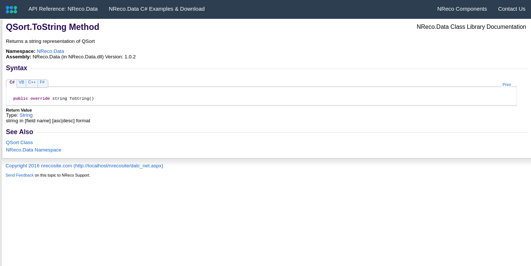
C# (12, 82)
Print (507, 84)
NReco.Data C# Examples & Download (157, 9)
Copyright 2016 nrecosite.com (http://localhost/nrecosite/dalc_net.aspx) (84, 167)
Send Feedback (20, 176)
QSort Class (19, 143)
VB (21, 82)
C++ (32, 82)
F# (42, 82)
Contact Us (511, 9)
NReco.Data (50, 51)
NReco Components (462, 9)
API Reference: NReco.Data (63, 9)
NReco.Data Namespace (33, 151)
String (26, 116)
